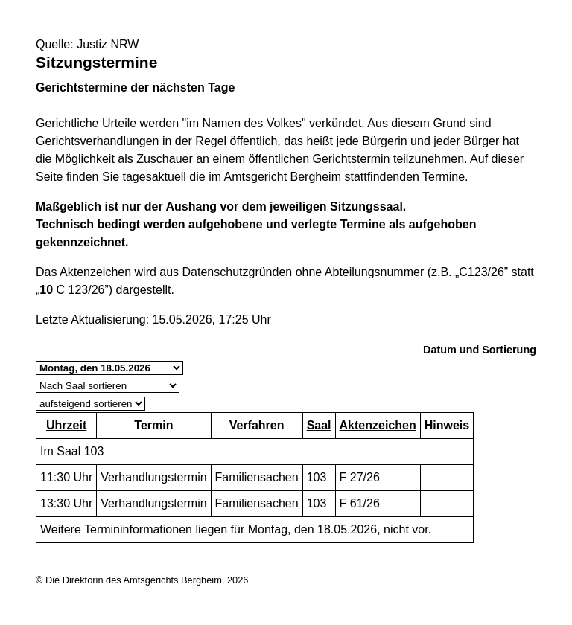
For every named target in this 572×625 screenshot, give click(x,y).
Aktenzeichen (378, 425)
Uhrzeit (66, 425)
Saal (319, 425)
